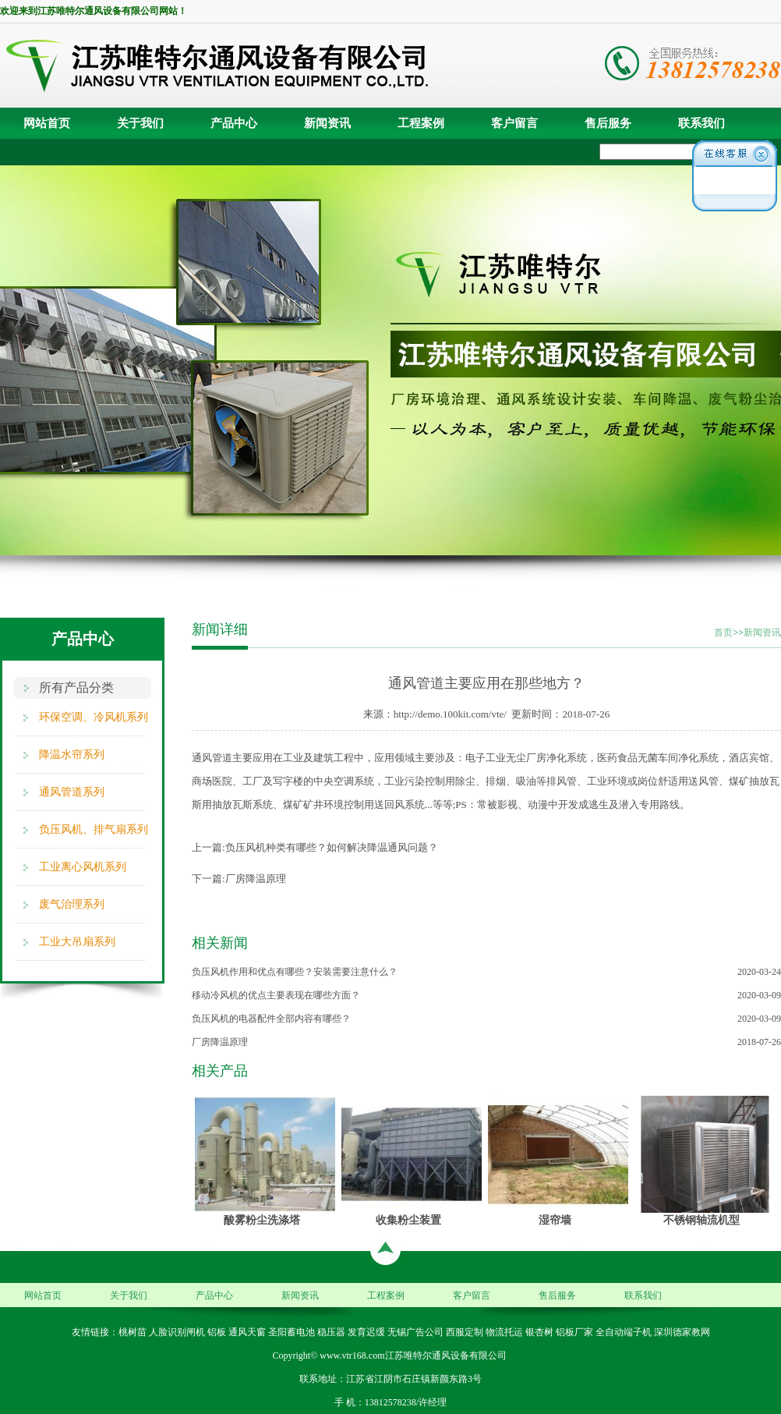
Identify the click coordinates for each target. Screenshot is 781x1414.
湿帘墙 (555, 1220)
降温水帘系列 (71, 754)
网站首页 (46, 123)
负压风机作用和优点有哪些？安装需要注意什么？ (295, 971)
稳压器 (331, 1332)
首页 (723, 632)
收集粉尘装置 (408, 1220)
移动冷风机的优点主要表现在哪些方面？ (276, 995)
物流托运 (504, 1332)
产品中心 (233, 123)
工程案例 (421, 123)
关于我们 (140, 123)
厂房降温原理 (255, 878)
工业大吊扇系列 (77, 942)
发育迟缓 (366, 1332)
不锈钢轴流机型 (701, 1220)
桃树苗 (132, 1332)
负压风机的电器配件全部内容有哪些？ (271, 1018)
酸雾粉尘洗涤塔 (262, 1220)
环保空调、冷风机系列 (93, 717)
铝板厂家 (574, 1332)
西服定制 (464, 1332)
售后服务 (608, 123)
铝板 (216, 1332)
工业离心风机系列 (82, 867)
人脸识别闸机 (177, 1332)
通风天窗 (247, 1332)
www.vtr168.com (352, 1355)
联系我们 (701, 123)
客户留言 (514, 123)
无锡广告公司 (415, 1332)
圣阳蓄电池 (291, 1332)
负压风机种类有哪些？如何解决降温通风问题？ (331, 847)
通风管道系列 (71, 792)
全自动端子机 (623, 1332)
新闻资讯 (327, 123)
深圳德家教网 (682, 1332)
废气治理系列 (71, 904)
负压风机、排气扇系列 (93, 829)
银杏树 (539, 1332)
